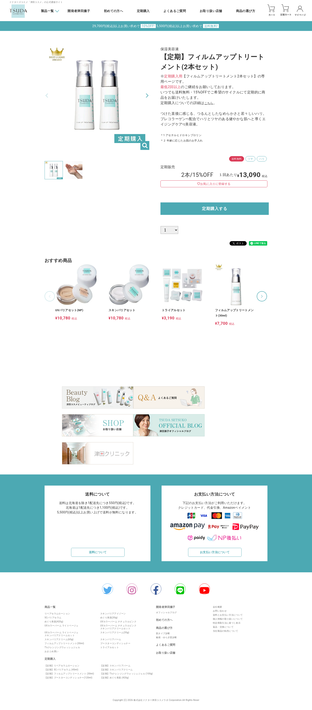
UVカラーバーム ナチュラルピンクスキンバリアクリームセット (118, 629)
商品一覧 (50, 609)
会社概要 (216, 609)
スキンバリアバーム (110, 641)
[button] (50, 299)
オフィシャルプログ (166, 614)
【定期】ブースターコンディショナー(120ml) (68, 679)
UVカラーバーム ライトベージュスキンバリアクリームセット (61, 636)
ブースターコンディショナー (115, 645)
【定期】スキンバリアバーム (115, 667)
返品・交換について (222, 629)
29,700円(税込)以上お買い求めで (124, 26)
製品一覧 (47, 11)
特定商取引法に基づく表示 (226, 625)
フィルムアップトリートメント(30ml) (64, 645)
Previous (46, 95)
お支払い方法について (215, 551)
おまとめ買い (51, 653)
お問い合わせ (219, 613)
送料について (98, 551)
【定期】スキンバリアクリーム (116, 671)
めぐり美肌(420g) (54, 624)
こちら (209, 103)
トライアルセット (109, 649)
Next (147, 95)
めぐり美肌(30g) (109, 620)
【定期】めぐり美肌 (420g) (114, 679)
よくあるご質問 (174, 11)
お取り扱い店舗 (211, 11)
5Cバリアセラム (53, 620)
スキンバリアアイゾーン (113, 616)
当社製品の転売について (224, 633)
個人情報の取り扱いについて (227, 621)
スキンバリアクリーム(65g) (59, 641)
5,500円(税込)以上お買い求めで (187, 26)
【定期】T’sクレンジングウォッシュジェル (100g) (126, 675)
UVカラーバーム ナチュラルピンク (118, 624)
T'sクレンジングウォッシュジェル (62, 649)
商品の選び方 (245, 11)
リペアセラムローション (57, 616)
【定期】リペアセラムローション (62, 667)
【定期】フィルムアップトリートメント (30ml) (69, 675)
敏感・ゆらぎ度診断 (166, 639)
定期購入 (143, 11)
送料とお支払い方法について (227, 617)
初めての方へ (113, 11)
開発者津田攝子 (79, 11)
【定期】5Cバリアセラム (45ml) (61, 671)
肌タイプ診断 (163, 635)
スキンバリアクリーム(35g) (114, 634)
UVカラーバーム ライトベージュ (61, 628)
